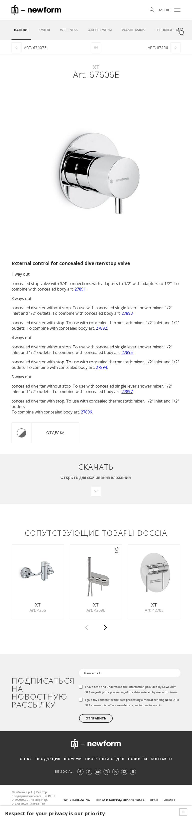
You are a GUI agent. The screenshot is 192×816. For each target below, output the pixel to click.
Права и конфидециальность (120, 801)
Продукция (49, 760)
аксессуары (100, 29)
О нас (28, 760)
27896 (86, 412)
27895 (127, 352)
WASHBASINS (133, 29)
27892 (101, 328)
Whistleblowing (77, 801)
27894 (101, 367)
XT (96, 67)
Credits (170, 801)
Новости (135, 760)
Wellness (69, 29)
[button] (105, 629)
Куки (154, 801)
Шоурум (73, 760)
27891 (80, 289)
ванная (21, 29)
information (136, 688)
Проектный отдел (104, 760)
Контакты (159, 760)
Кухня (44, 29)
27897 (127, 391)
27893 (127, 313)
